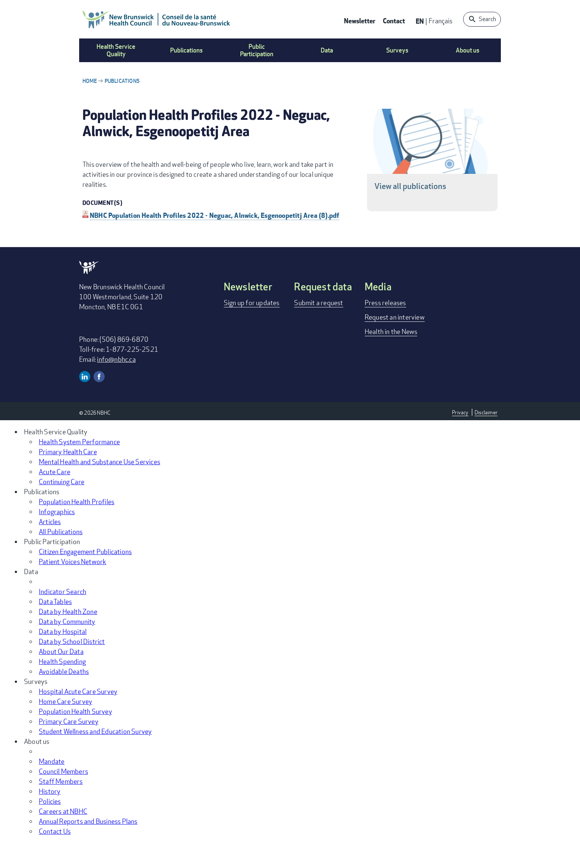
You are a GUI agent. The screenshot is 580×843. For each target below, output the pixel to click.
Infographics (57, 511)
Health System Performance (79, 441)
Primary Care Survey (68, 721)
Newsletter (359, 20)
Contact (394, 20)
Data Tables (55, 601)
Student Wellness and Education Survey (95, 731)
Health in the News (391, 331)
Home (89, 80)
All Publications (60, 531)
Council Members (63, 771)
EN (420, 21)
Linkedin (84, 376)
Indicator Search (62, 591)
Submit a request (318, 302)
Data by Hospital (63, 631)
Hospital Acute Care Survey (78, 691)
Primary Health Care (68, 451)
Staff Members (61, 781)
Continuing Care (61, 481)
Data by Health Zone (68, 611)
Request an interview (395, 317)
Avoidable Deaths (64, 671)
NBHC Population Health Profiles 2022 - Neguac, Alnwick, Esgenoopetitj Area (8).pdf (214, 215)
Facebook (99, 376)
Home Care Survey (65, 701)
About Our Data (61, 651)
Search (487, 19)
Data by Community (67, 621)
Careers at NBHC (63, 811)
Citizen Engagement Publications (85, 551)
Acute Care (54, 471)
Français (440, 20)
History (49, 791)
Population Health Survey (75, 711)
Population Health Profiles (76, 501)
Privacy (460, 412)
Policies (50, 801)
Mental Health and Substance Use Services (99, 461)
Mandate (51, 761)
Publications (122, 80)
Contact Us (55, 831)
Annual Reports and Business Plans (88, 821)
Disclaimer (486, 412)
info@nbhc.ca (116, 359)
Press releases (385, 302)
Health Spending (62, 661)
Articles (50, 521)
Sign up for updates (252, 302)
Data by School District (72, 641)
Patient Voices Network (72, 561)
